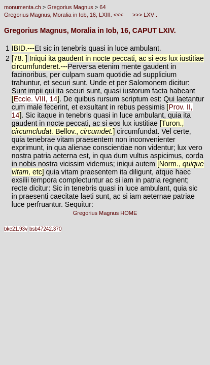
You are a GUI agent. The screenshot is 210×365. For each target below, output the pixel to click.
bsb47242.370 (45, 229)
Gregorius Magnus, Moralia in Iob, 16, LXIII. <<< (64, 15)
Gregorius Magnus (70, 7)
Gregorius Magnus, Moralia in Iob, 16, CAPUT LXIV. (90, 30)
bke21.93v (15, 229)
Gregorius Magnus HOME (105, 213)
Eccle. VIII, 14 (35, 99)
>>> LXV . (144, 15)
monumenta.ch (22, 7)
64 (102, 7)
